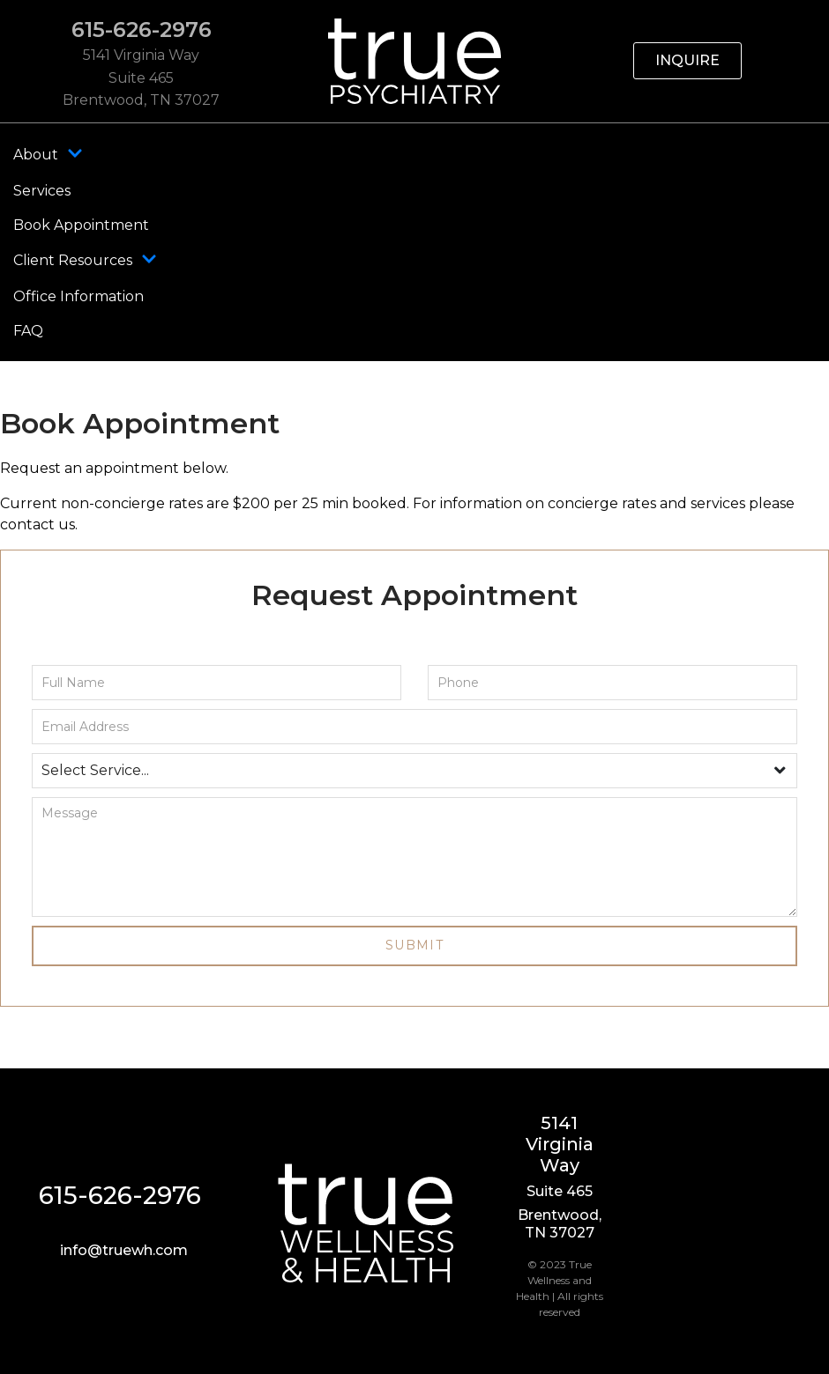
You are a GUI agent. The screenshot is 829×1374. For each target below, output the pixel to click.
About (48, 155)
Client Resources (85, 260)
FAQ (28, 330)
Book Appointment (81, 225)
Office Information (78, 296)
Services (42, 190)
